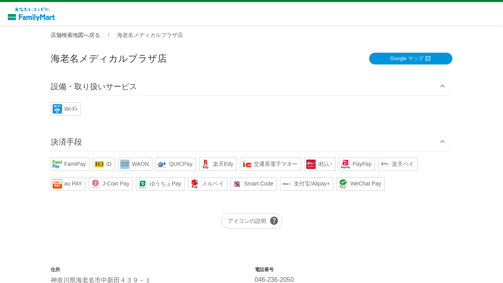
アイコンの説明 (253, 220)
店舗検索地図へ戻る (75, 35)
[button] (252, 86)
